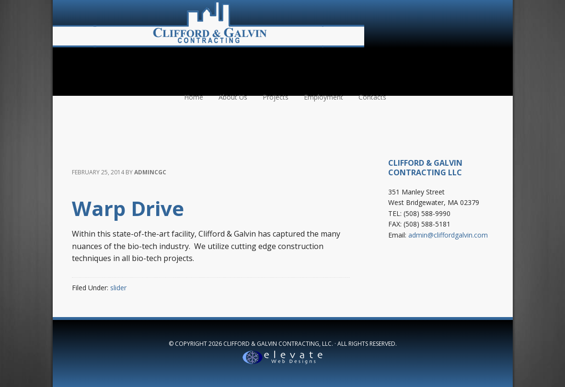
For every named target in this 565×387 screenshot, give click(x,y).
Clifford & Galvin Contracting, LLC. (278, 344)
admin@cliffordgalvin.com (448, 234)
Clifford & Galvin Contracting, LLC (208, 24)
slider (118, 287)
